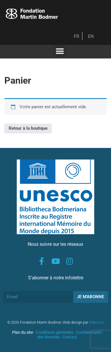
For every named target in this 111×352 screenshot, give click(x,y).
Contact (69, 337)
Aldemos (96, 322)
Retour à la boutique (28, 128)
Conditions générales (54, 332)
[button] (59, 51)
